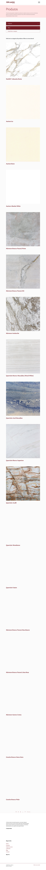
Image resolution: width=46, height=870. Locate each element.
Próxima (28, 811)
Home (7, 843)
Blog (7, 850)
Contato (7, 851)
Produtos (8, 845)
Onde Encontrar (9, 847)
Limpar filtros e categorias (12, 31)
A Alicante (8, 848)
